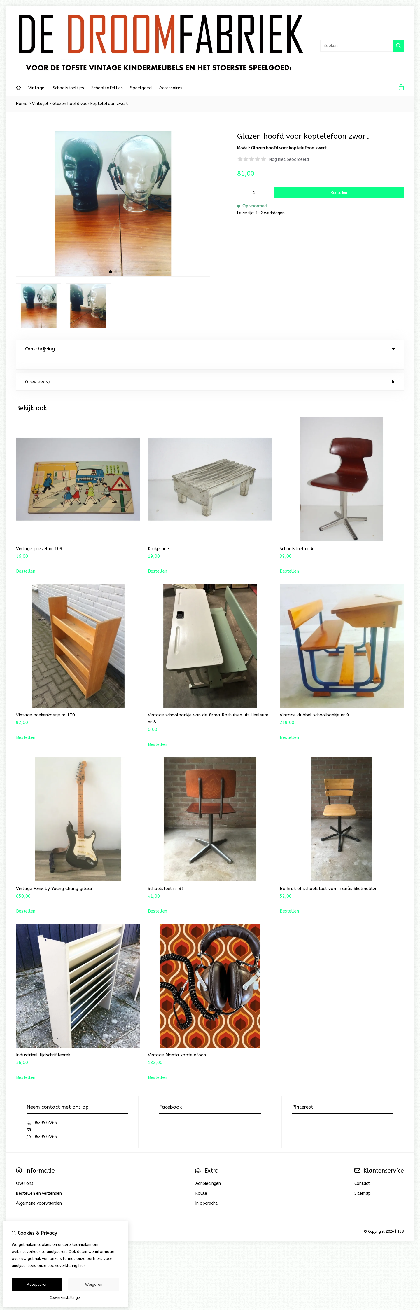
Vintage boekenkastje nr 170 (45, 703)
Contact (362, 1171)
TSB (400, 1219)
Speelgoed (141, 87)
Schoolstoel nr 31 (166, 876)
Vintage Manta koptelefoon (177, 1043)
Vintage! (37, 87)
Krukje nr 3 (159, 536)
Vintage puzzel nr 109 (39, 536)
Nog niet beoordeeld (289, 159)
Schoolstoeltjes (68, 87)
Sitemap (362, 1181)
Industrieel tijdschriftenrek (43, 1043)
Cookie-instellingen (66, 1298)
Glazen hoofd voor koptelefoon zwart (90, 103)
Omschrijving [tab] (210, 349)
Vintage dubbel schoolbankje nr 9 (314, 703)
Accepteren (37, 1284)
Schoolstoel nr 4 (296, 536)
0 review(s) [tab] (210, 370)
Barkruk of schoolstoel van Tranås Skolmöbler (328, 876)
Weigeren (93, 1284)
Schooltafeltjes (107, 87)
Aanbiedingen (208, 1171)
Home (21, 103)
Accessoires (170, 87)
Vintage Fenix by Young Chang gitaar (54, 876)
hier (81, 1265)
